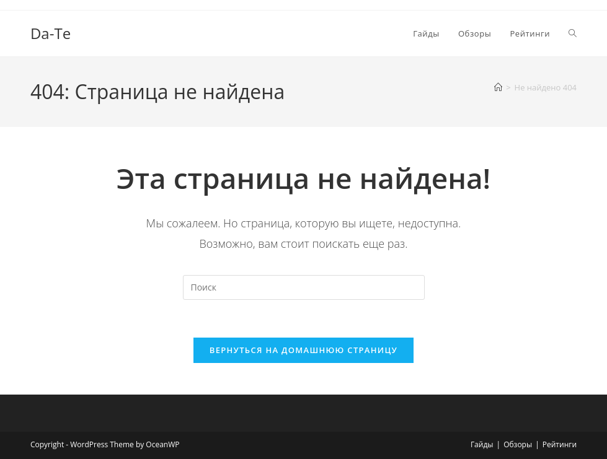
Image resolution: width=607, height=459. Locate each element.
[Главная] (498, 87)
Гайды (482, 444)
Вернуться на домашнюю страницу (303, 350)
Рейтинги (560, 444)
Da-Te (50, 33)
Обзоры (517, 444)
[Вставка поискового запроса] (304, 287)
